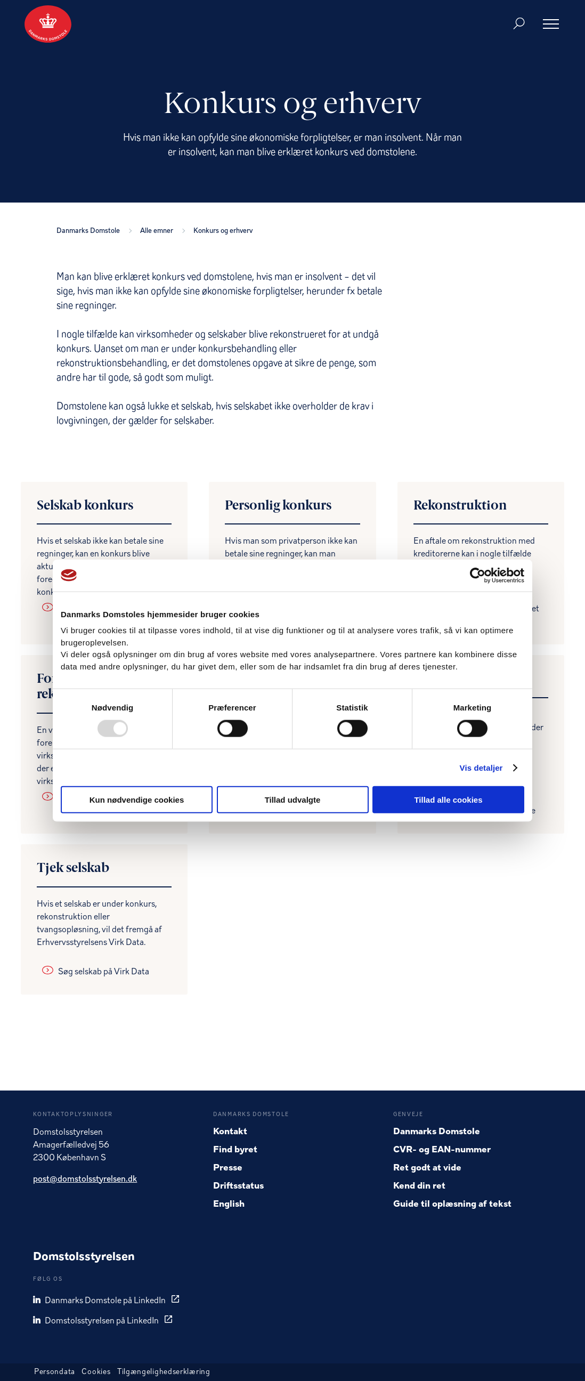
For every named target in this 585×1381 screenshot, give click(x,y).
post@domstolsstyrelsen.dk (85, 1179)
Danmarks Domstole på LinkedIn (100, 1300)
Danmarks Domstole (89, 231)
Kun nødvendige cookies (137, 799)
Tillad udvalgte (293, 799)
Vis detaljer (481, 767)
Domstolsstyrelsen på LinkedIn (96, 1321)
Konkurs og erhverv (223, 231)
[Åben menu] (551, 24)
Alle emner (158, 231)
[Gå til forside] (47, 24)
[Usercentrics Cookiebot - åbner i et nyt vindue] (477, 575)
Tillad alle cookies (448, 799)
